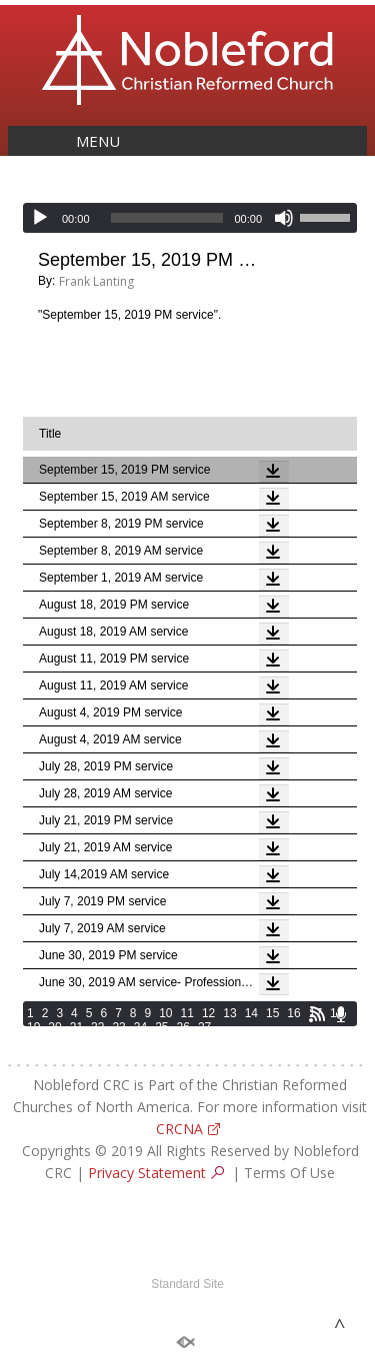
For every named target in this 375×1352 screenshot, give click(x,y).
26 (183, 1027)
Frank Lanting (96, 281)
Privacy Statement (147, 1172)
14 (251, 1013)
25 (161, 1027)
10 (165, 1013)
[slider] (167, 218)
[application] (190, 218)
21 (76, 1027)
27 (204, 1027)
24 (140, 1027)
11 (187, 1013)
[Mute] (284, 218)
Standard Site (187, 1284)
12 (208, 1013)
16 (293, 1013)
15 (272, 1013)
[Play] (40, 218)
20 (54, 1027)
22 (97, 1027)
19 (33, 1027)
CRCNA (179, 1128)
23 (118, 1027)
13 (229, 1013)
